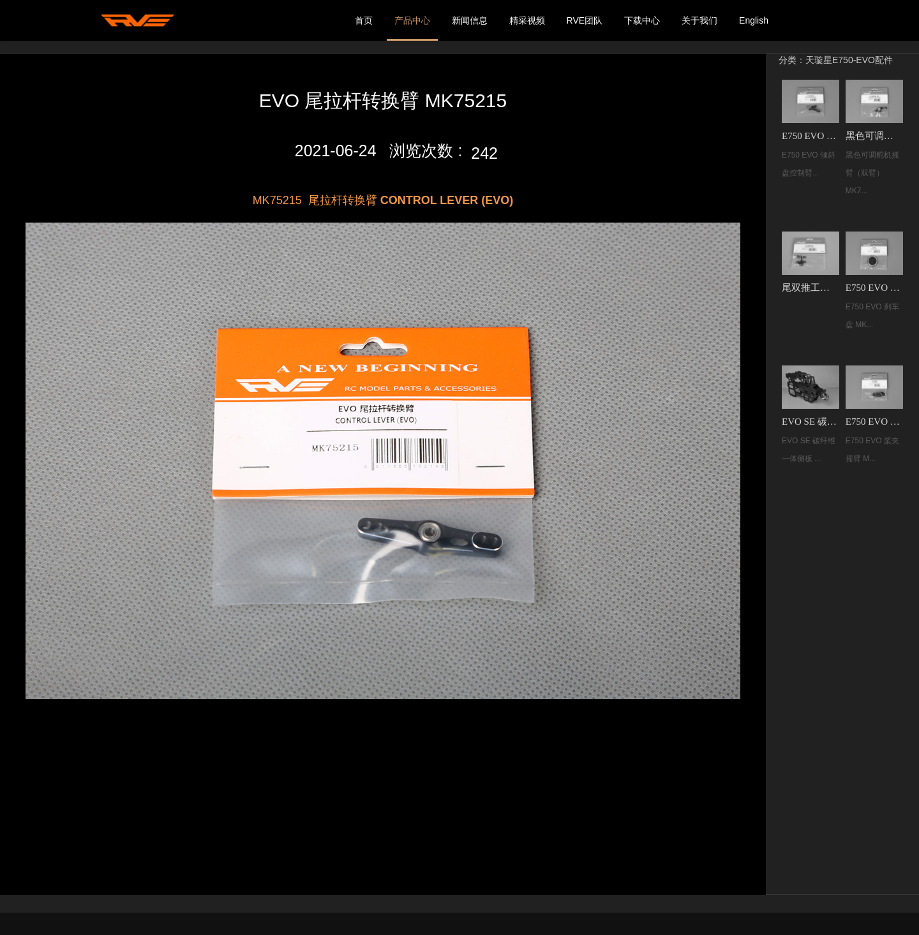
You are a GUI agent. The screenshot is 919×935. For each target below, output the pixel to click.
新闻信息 (470, 20)
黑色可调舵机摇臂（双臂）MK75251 (874, 136)
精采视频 (527, 20)
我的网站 (137, 20)
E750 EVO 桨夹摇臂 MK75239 (874, 421)
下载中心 (642, 20)
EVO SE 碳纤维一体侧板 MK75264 (810, 421)
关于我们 (699, 20)
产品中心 (412, 20)
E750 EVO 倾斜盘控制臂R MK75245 (810, 136)
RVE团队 (585, 20)
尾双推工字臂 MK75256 (810, 288)
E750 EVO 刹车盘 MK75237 (874, 288)
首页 (364, 20)
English (753, 20)
